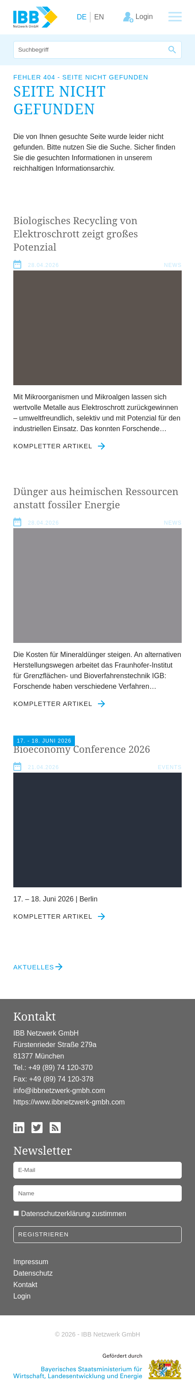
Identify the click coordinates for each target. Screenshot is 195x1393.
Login (22, 1296)
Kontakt (25, 1284)
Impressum (30, 1261)
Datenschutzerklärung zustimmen (73, 1213)
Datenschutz (33, 1273)
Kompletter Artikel (59, 446)
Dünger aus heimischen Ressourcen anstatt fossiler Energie (96, 497)
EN (99, 17)
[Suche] (88, 50)
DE (81, 17)
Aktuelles (33, 967)
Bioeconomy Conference (81, 748)
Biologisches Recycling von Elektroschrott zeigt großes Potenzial (75, 233)
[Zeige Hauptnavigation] (175, 17)
